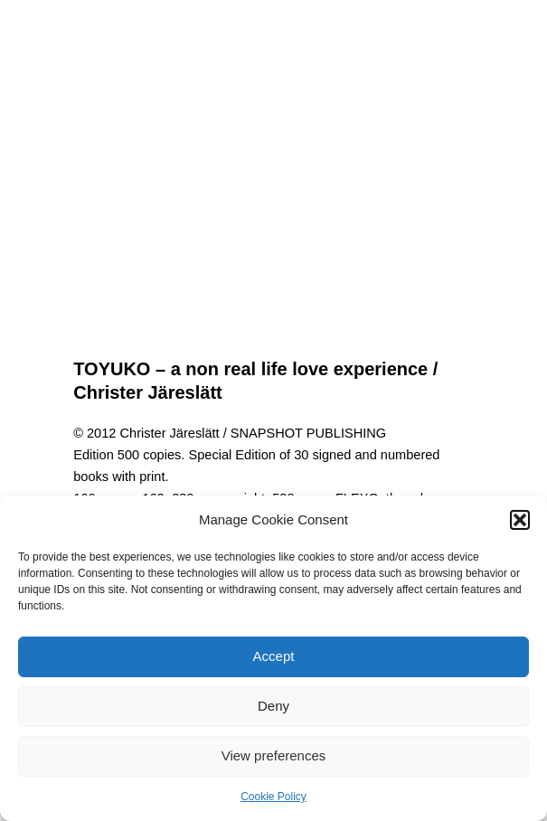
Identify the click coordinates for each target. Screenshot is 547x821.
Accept (274, 656)
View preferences (274, 755)
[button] (520, 520)
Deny (273, 705)
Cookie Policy (273, 796)
